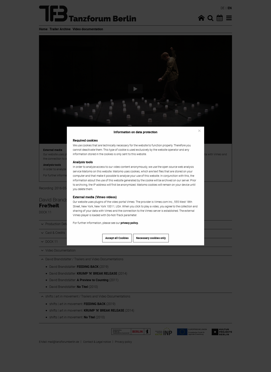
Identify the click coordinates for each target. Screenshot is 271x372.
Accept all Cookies (117, 238)
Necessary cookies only (151, 238)
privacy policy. (129, 223)
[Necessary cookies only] (199, 131)
